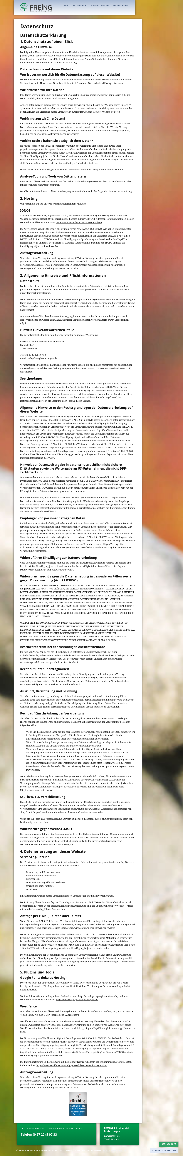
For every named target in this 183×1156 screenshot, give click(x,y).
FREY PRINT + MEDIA (115, 1150)
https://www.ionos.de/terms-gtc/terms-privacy (79, 222)
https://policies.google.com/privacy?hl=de (77, 999)
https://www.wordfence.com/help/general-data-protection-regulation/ (72, 1065)
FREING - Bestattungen (36, 7)
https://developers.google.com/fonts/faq (98, 996)
